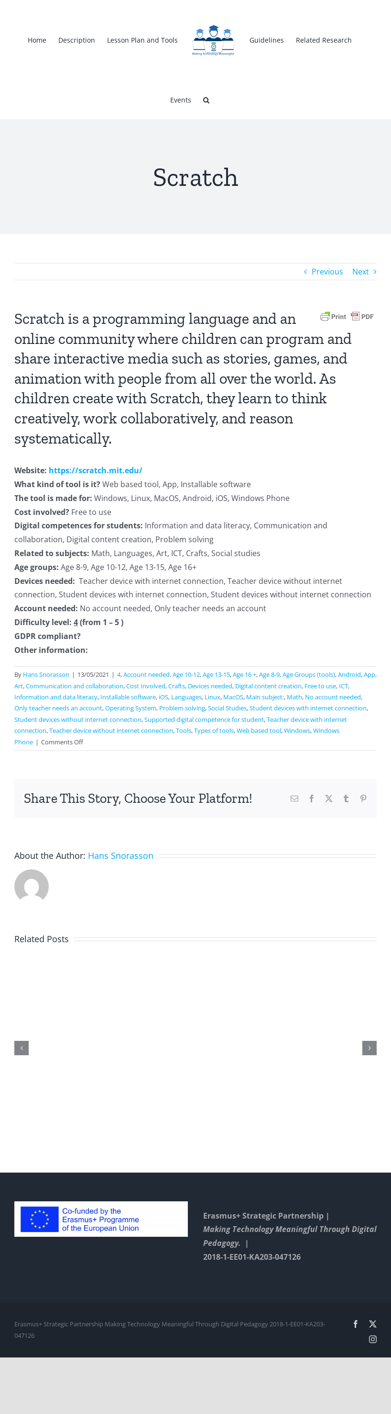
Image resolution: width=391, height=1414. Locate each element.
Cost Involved (145, 686)
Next (360, 271)
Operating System (130, 708)
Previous (327, 271)
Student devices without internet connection (77, 719)
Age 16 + (244, 674)
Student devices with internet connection (308, 708)
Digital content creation (268, 686)
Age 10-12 (186, 674)
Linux (212, 697)
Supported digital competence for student (204, 719)
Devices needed (210, 686)
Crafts (176, 686)
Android (349, 674)
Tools (183, 730)
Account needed (146, 674)
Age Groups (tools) (308, 674)
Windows (297, 730)
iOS (163, 697)
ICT (343, 686)
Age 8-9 (269, 674)
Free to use (320, 686)
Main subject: (265, 697)
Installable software (128, 697)
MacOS (233, 697)
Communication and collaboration (74, 686)
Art (18, 686)
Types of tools (214, 730)
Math (294, 697)
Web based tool (259, 730)
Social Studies (227, 708)
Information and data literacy (56, 697)
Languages (186, 697)
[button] (206, 99)
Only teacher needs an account (58, 708)
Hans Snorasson (46, 674)
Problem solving (182, 708)
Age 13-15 (216, 674)
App (369, 674)
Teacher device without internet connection (111, 730)
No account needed (333, 697)
